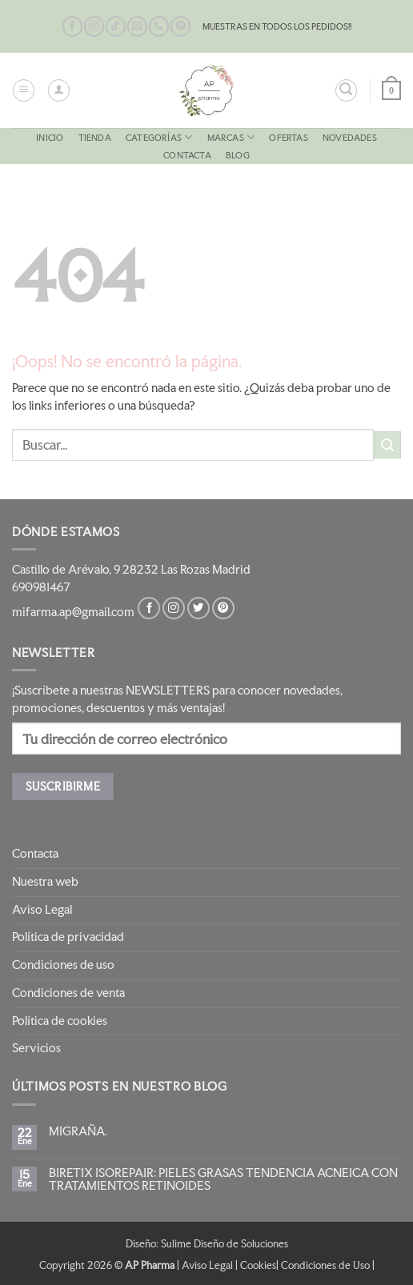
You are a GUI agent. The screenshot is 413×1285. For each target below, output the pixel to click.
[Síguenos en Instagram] (94, 26)
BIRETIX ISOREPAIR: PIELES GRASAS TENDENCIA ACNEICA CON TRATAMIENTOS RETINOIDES (223, 1180)
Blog (238, 155)
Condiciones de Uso (325, 1265)
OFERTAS (288, 137)
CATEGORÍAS (159, 137)
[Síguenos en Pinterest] (180, 26)
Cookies (258, 1265)
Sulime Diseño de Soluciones (224, 1243)
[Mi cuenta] (59, 90)
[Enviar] (387, 444)
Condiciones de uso (63, 965)
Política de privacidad (68, 937)
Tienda (94, 137)
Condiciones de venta (68, 993)
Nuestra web (45, 882)
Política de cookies (59, 1021)
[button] (23, 90)
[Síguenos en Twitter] (198, 608)
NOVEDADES (350, 137)
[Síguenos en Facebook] (72, 26)
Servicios (36, 1048)
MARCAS (231, 137)
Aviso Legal (42, 910)
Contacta (187, 155)
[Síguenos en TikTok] (116, 26)
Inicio (49, 137)
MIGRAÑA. (78, 1131)
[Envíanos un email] (137, 26)
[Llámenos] (159, 26)
